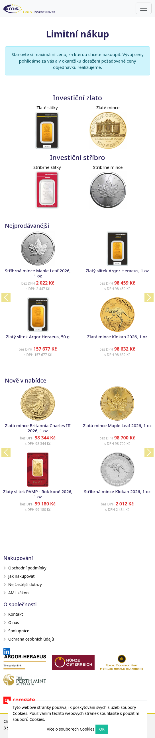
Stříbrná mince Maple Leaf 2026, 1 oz (38, 273)
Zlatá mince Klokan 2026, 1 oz (117, 336)
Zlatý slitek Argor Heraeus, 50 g (38, 336)
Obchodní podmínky (24, 568)
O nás (11, 622)
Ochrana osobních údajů (28, 639)
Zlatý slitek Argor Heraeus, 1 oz (117, 270)
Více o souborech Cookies (70, 729)
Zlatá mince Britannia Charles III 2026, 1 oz (38, 428)
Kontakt (13, 614)
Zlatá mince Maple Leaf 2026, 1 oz (117, 425)
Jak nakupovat (18, 576)
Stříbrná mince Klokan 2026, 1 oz (117, 491)
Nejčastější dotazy (22, 584)
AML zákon (16, 592)
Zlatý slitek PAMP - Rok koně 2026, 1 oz (37, 494)
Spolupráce (16, 630)
